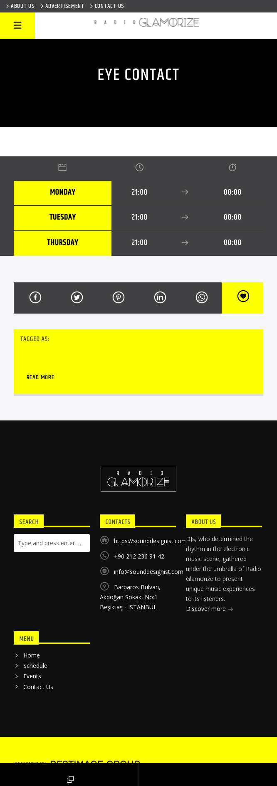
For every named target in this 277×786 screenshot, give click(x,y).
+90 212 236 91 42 (139, 556)
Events (32, 676)
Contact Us (38, 687)
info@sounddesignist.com (148, 572)
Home (31, 655)
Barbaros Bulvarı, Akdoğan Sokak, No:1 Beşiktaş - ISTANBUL (130, 597)
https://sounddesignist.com (150, 541)
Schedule (35, 666)
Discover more (209, 609)
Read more (40, 377)
